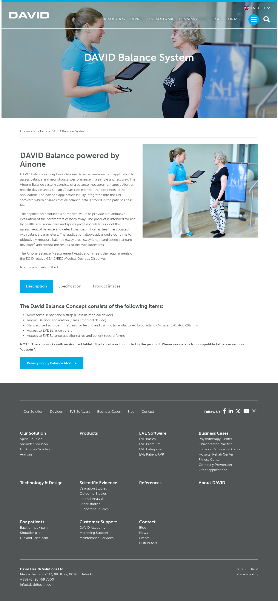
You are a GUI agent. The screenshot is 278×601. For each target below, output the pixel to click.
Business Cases (192, 19)
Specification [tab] (69, 286)
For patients (32, 521)
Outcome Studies (93, 493)
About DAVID (212, 482)
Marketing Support (94, 533)
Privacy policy (247, 574)
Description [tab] (36, 286)
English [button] (254, 8)
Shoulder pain (30, 533)
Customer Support (98, 521)
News (143, 533)
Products (40, 131)
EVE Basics (147, 439)
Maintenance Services (97, 538)
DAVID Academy (92, 527)
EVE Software (161, 19)
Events (144, 538)
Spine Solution (31, 439)
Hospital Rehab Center (216, 454)
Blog (216, 19)
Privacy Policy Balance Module (52, 363)
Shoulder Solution (34, 444)
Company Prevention (215, 465)
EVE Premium (150, 444)
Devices (137, 19)
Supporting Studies (94, 509)
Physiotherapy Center (215, 439)
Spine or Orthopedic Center (220, 449)
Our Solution (112, 19)
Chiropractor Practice (216, 444)
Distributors (148, 543)
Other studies (90, 504)
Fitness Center (210, 459)
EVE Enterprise (150, 449)
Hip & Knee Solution (35, 449)
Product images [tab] (106, 286)
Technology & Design (41, 482)
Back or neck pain (34, 527)
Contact (234, 19)
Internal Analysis (92, 499)
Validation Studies (93, 488)
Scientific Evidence (98, 482)
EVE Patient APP (151, 454)
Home (25, 131)
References (150, 482)
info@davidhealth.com (37, 584)
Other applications (213, 470)
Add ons (26, 454)
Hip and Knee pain (34, 538)
